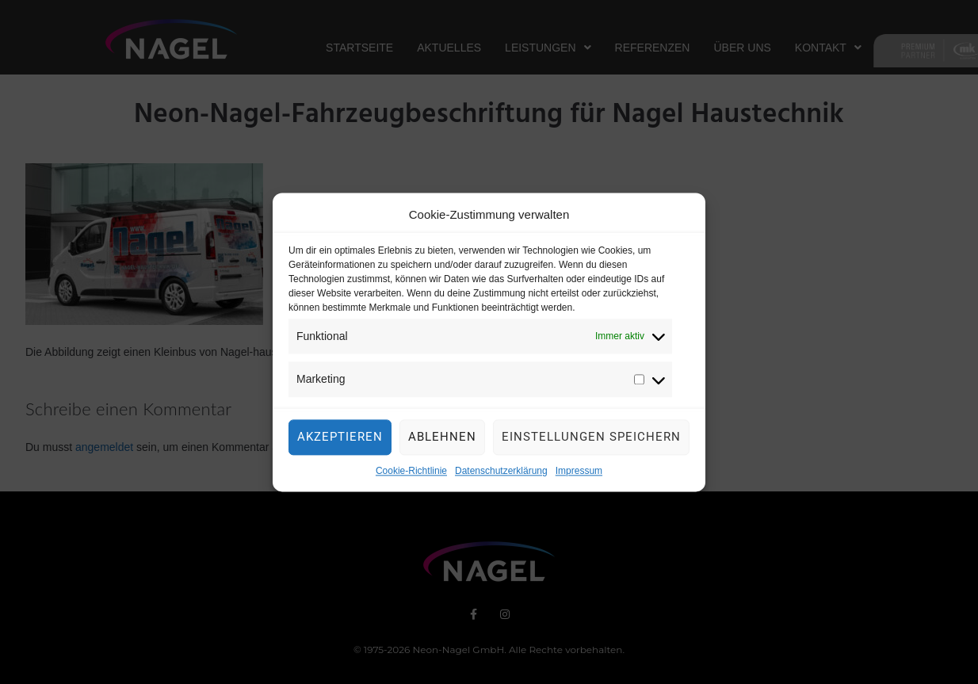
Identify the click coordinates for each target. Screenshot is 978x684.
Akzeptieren (340, 441)
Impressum (579, 474)
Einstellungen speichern (591, 441)
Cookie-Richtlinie (411, 474)
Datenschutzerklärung (501, 474)
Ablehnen (442, 441)
